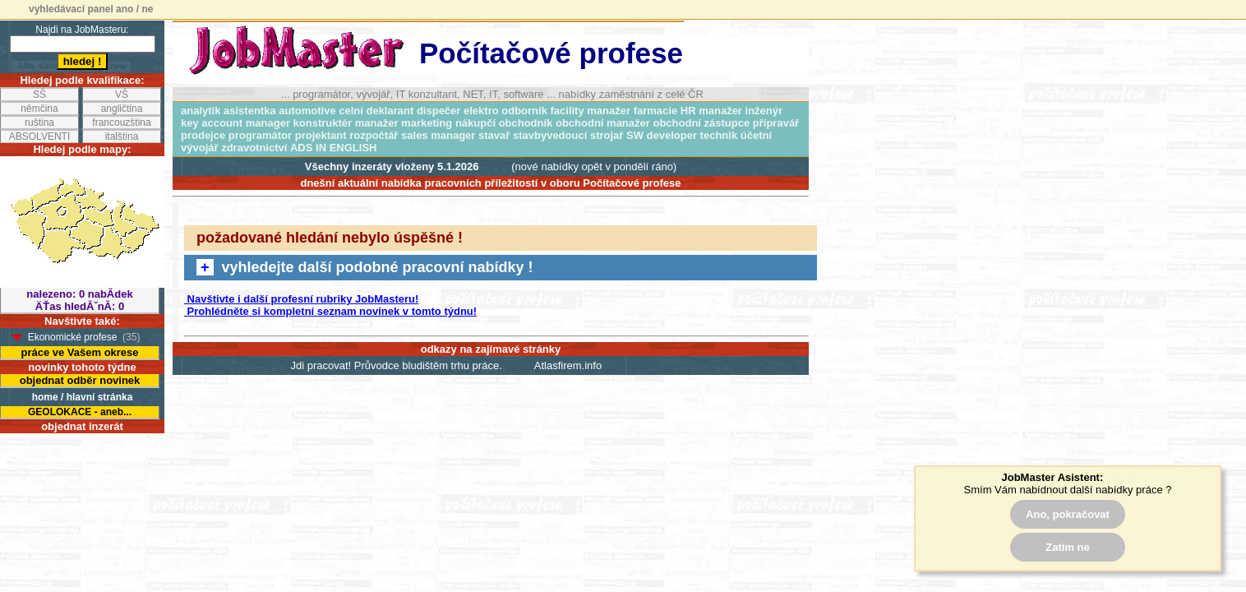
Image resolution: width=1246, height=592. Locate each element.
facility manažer (591, 110)
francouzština (121, 122)
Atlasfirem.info (568, 365)
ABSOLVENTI (39, 136)
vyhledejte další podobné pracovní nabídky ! (365, 267)
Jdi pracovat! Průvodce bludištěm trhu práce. (396, 365)
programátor (260, 135)
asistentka (250, 110)
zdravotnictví (254, 147)
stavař (494, 135)
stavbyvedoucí (550, 135)
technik (719, 135)
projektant (321, 135)
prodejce (203, 135)
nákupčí (475, 123)
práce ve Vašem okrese (79, 352)
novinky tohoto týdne (82, 367)
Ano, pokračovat (1068, 514)
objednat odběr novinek (80, 380)
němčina (39, 108)
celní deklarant (376, 110)
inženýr (764, 110)
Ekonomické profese (73, 337)
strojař (606, 135)
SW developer (661, 135)
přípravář (776, 123)
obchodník (526, 123)
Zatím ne (1067, 547)
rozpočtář (373, 135)
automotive (307, 110)
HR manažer (711, 110)
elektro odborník (505, 110)
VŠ (121, 94)
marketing (426, 123)
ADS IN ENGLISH (333, 147)
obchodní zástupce (701, 123)
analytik (200, 110)
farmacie (655, 110)
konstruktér (323, 123)
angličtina (122, 108)
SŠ (39, 94)
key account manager (235, 123)
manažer (377, 123)
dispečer (438, 110)
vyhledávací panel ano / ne (91, 9)
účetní (756, 135)
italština (122, 136)
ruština (39, 122)
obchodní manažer (603, 123)
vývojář (200, 147)
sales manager (438, 135)
